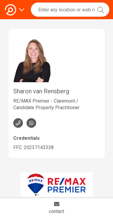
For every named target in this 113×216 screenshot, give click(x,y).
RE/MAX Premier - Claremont (44, 101)
